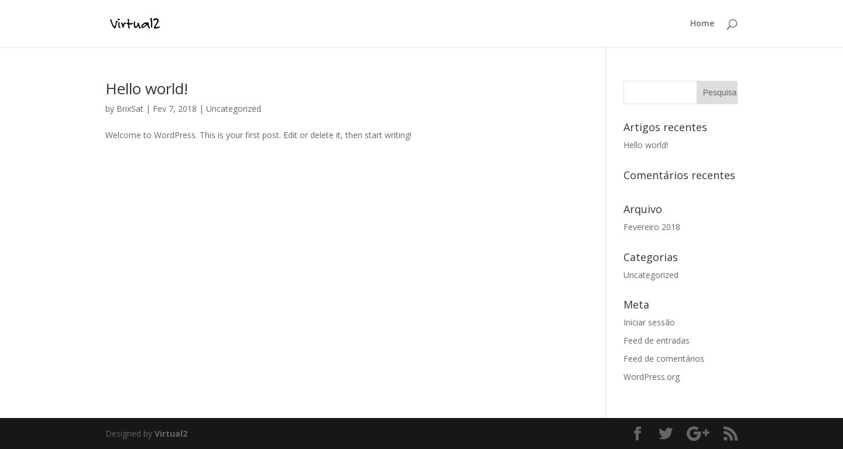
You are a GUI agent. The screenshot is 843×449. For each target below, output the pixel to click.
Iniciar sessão (649, 322)
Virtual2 (171, 433)
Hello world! (146, 88)
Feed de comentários (663, 358)
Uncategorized (233, 108)
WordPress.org (651, 376)
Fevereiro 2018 (651, 226)
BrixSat (129, 108)
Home (702, 24)
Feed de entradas (656, 340)
